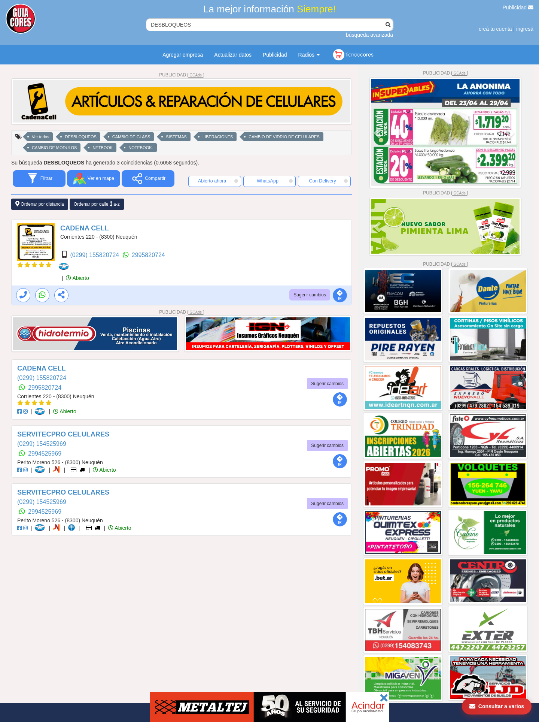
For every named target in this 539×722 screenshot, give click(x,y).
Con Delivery (328, 181)
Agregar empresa (182, 55)
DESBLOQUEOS (80, 137)
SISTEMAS (176, 137)
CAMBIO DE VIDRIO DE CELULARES (284, 137)
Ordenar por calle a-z (97, 204)
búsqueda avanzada (369, 35)
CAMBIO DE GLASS (131, 137)
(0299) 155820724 (95, 255)
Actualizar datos (233, 55)
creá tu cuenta (495, 29)
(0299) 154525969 (41, 444)
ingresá (524, 29)
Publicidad (518, 7)
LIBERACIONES (217, 137)
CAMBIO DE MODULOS (54, 147)
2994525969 (44, 453)
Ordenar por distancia (39, 204)
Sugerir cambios (309, 294)
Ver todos (40, 137)
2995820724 (148, 255)
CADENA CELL (84, 228)
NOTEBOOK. (140, 147)
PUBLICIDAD (181, 75)
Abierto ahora (218, 181)
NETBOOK (102, 147)
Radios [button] (309, 55)
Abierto (77, 278)
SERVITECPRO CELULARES (63, 434)
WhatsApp (275, 181)
